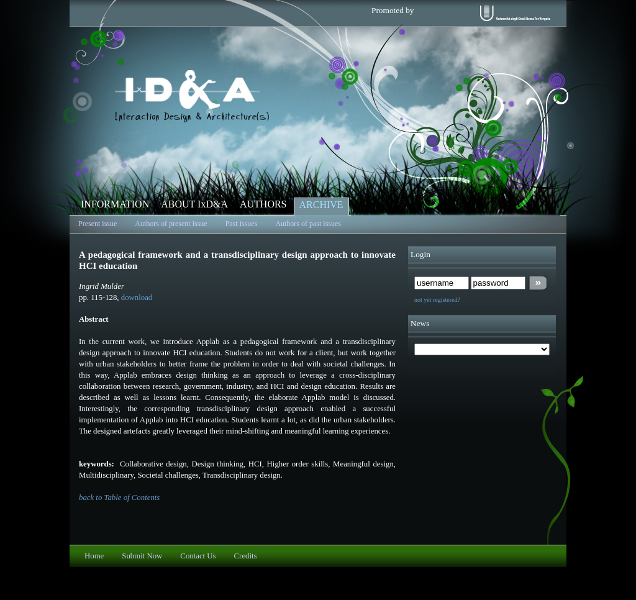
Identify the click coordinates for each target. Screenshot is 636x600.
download (136, 297)
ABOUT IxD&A (194, 204)
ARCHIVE (321, 204)
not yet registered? (437, 299)
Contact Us (198, 556)
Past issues (241, 223)
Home (94, 556)
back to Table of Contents (119, 497)
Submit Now (142, 556)
